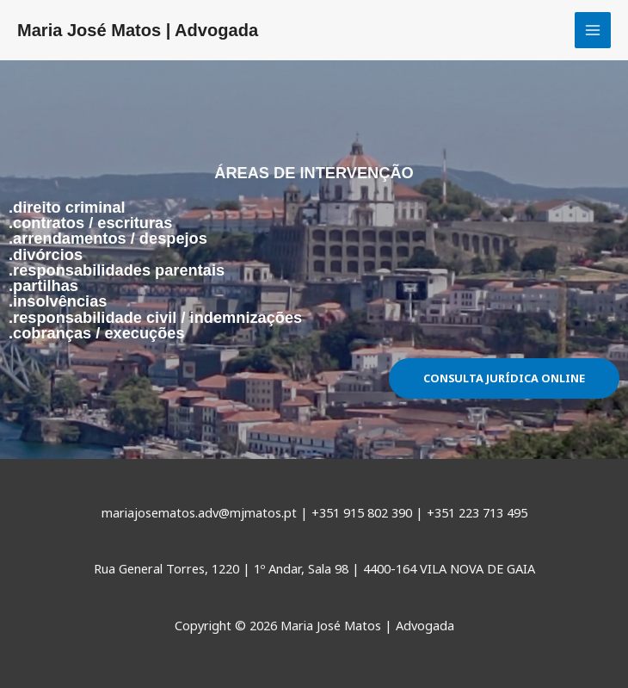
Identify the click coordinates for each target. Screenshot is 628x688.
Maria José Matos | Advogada (137, 30)
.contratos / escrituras (90, 223)
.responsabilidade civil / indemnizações (155, 317)
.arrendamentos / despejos (108, 238)
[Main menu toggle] (593, 30)
